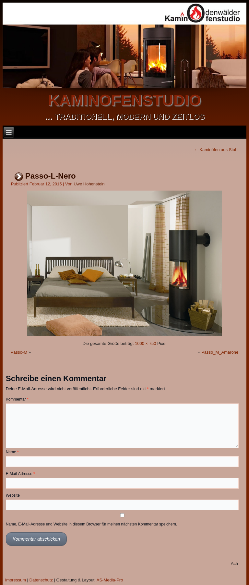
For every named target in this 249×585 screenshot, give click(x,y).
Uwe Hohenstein (89, 184)
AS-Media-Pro (110, 580)
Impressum (15, 580)
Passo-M (19, 352)
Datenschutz (41, 580)
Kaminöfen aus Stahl (216, 149)
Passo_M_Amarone (219, 352)
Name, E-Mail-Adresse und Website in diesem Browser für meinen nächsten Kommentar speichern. (91, 524)
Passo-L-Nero (50, 175)
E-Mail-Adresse (20, 473)
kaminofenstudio (124, 100)
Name (12, 452)
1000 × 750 (145, 343)
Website (13, 495)
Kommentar (17, 399)
